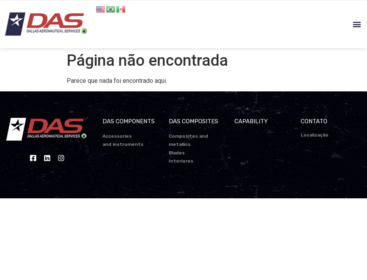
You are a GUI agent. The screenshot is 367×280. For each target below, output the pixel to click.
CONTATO (314, 121)
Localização (314, 135)
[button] (356, 24)
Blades (177, 153)
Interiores (181, 161)
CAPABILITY (251, 121)
